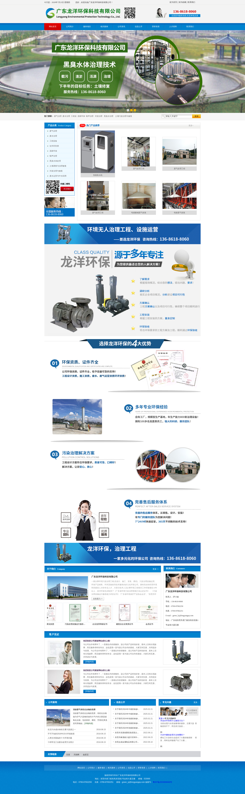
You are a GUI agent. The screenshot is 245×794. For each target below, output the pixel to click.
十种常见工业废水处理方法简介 (61, 742)
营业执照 (52, 624)
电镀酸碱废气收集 (138, 213)
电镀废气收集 (179, 213)
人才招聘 (151, 768)
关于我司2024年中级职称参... (127, 709)
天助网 (76, 755)
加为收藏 (182, 2)
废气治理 (58, 116)
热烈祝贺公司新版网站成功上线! (96, 641)
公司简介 (91, 768)
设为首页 (173, 2)
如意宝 (86, 755)
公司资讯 (121, 768)
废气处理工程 (138, 169)
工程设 (74, 116)
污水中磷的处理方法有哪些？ (172, 736)
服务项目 (101, 768)
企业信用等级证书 (101, 624)
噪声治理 (89, 116)
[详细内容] (89, 662)
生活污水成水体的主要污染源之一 (62, 729)
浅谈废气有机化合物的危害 (84, 709)
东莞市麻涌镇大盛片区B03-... (127, 737)
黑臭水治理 (108, 116)
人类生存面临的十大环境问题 (60, 738)
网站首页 (81, 768)
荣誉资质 (141, 768)
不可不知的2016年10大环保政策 (61, 734)
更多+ (191, 125)
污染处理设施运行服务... (77, 624)
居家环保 (81, 116)
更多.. (196, 702)
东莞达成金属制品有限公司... (127, 742)
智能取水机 (97, 175)
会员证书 (151, 624)
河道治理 (98, 116)
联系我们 (191, 2)
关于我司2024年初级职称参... (127, 719)
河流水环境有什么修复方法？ (172, 722)
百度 (68, 755)
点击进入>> (98, 599)
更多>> (156, 569)
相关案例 (111, 768)
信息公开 (131, 768)
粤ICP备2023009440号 (162, 782)
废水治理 (66, 116)
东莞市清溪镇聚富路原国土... (127, 733)
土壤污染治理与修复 (123, 116)
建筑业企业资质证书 (126, 624)
